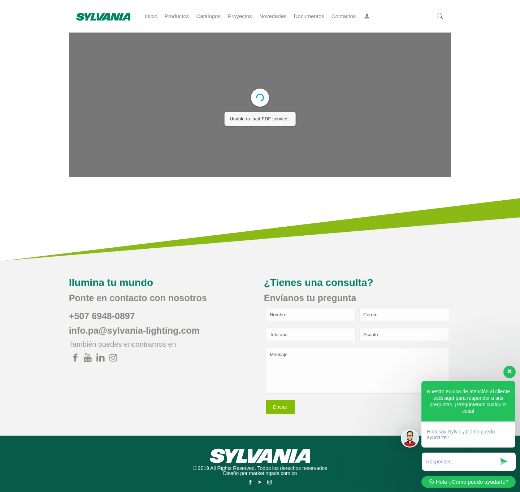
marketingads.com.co (273, 473)
